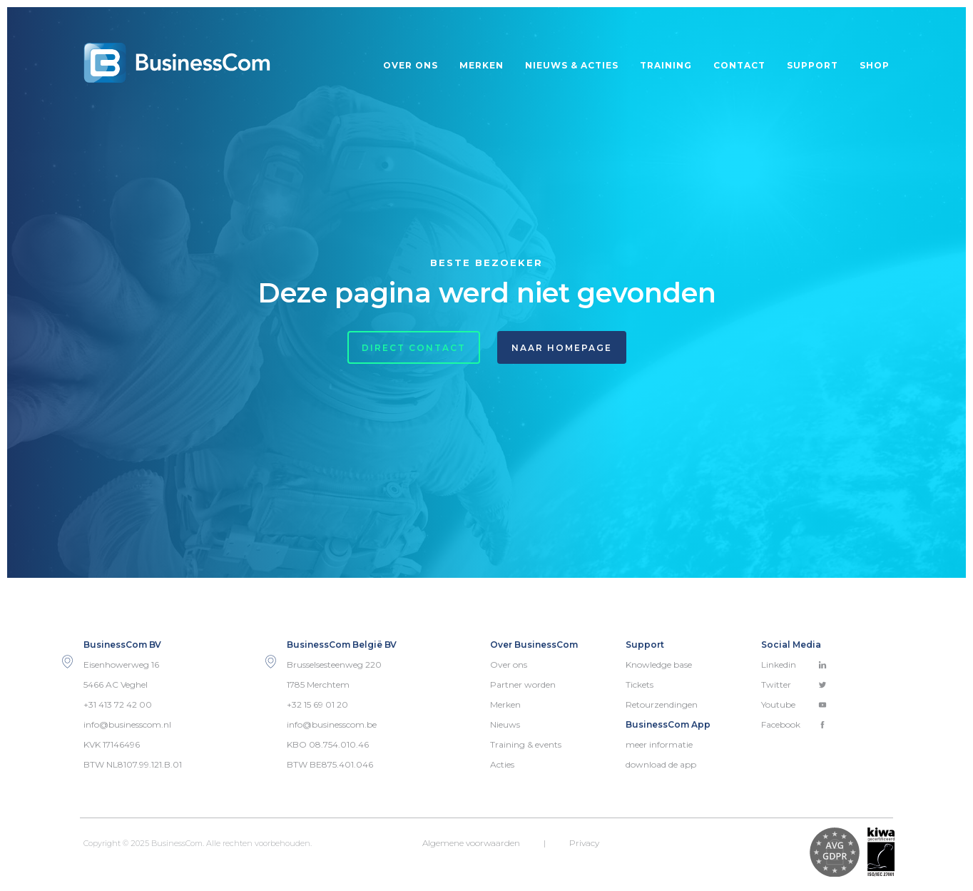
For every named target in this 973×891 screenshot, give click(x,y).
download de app (661, 764)
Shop (875, 65)
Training (666, 65)
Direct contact (414, 347)
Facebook (794, 724)
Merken (481, 65)
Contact (739, 65)
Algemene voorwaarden (471, 842)
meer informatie (659, 744)
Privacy (584, 842)
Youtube (794, 704)
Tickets (639, 684)
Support (812, 65)
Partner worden (523, 684)
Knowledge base (659, 664)
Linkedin (794, 664)
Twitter (794, 684)
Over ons (410, 65)
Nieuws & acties (571, 65)
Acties (502, 764)
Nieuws (505, 724)
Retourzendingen (662, 704)
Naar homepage (561, 347)
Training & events (525, 744)
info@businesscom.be (332, 724)
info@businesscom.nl (127, 724)
